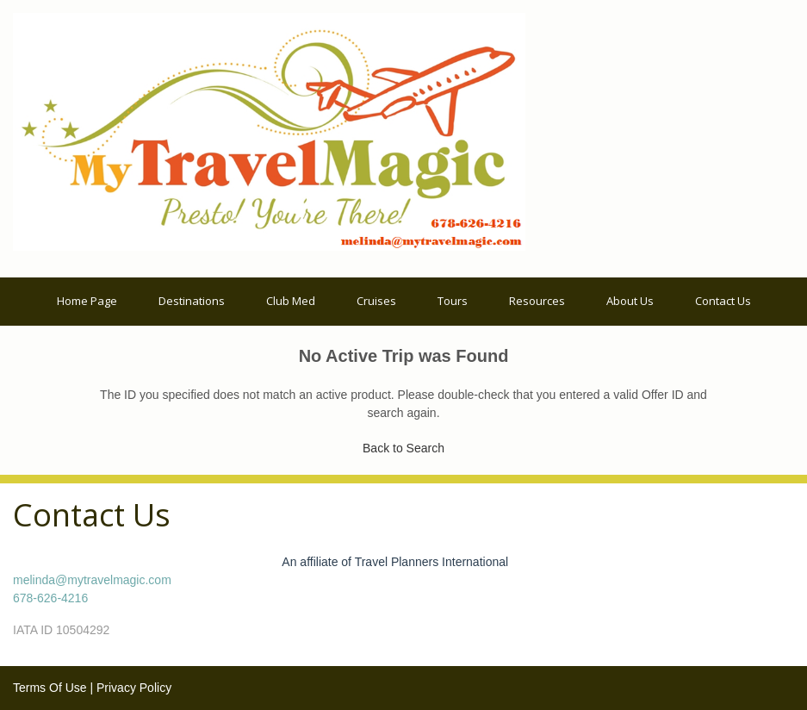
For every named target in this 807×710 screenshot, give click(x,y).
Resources (537, 300)
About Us (630, 300)
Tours (453, 300)
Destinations (191, 300)
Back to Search (403, 448)
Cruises (376, 300)
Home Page (87, 300)
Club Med (290, 300)
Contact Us (723, 300)
